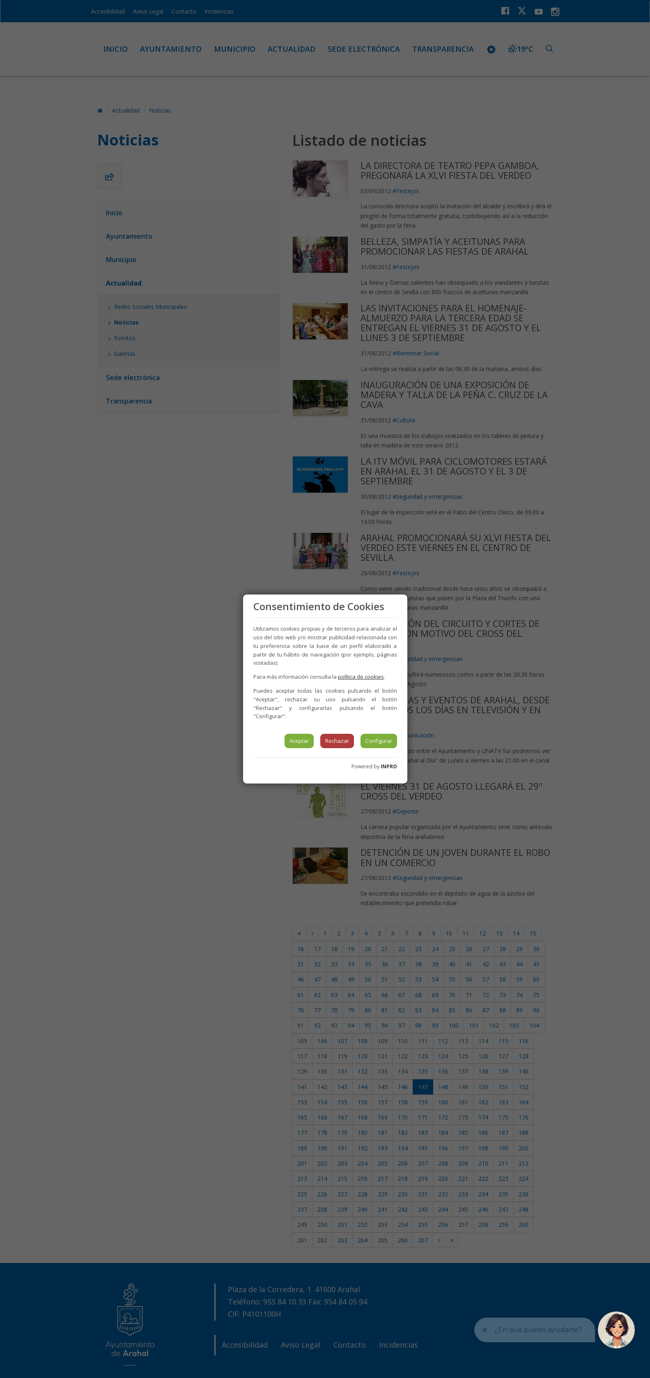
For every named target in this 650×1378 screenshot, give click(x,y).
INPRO (389, 766)
